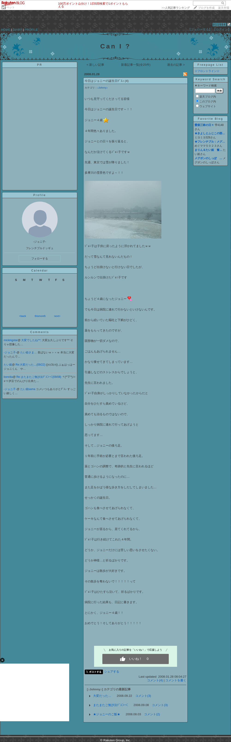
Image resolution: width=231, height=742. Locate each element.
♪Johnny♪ (102, 87)
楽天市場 (223, 7)
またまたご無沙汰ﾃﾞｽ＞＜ (110, 705)
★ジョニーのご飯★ (106, 714)
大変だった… (102, 695)
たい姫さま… (29, 352)
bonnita (8, 376)
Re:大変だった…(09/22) (31, 364)
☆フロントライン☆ (207, 71)
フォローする (39, 258)
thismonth (40, 316)
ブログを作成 (206, 7)
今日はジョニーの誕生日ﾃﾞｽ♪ (104, 81)
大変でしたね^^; (31, 340)
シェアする (111, 671)
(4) (126, 81)
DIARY (17, 29)
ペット (10, 7)
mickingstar (11, 340)
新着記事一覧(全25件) (136, 64)
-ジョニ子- (10, 352)
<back (22, 316)
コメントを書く (175, 680)
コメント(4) (155, 680)
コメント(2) (152, 714)
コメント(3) (143, 695)
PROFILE (31, 29)
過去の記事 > (176, 64)
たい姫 (8, 364)
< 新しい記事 (95, 64)
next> (57, 316)
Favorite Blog (210, 118)
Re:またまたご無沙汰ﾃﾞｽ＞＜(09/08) (39, 376)
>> (176, 7)
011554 (219, 24)
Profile (39, 195)
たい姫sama (28, 389)
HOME (5, 29)
